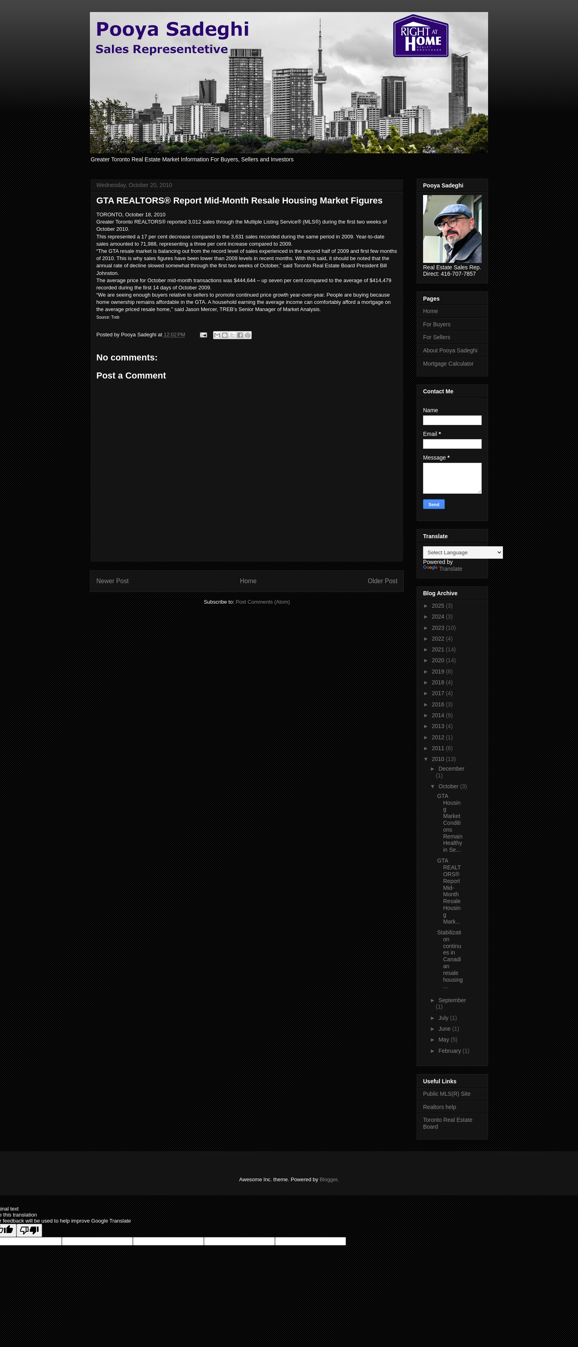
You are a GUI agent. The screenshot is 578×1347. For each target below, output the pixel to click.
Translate (442, 569)
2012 (439, 737)
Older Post (382, 581)
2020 (439, 660)
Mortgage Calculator (448, 363)
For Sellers (436, 337)
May (444, 1039)
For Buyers (436, 324)
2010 (439, 759)
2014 (439, 715)
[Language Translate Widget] (463, 552)
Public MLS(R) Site (446, 1094)
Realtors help (439, 1107)
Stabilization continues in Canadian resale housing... (450, 959)
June (445, 1029)
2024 (439, 616)
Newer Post (112, 581)
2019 (439, 671)
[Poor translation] (29, 1230)
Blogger (328, 1179)
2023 (439, 628)
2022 (439, 638)
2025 (439, 605)
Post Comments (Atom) (263, 602)
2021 (439, 649)
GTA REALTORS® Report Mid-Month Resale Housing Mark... (449, 890)
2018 (439, 682)
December (451, 768)
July (444, 1018)
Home (248, 581)
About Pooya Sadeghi (450, 350)
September (452, 1000)
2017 (439, 693)
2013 (439, 726)
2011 (439, 748)
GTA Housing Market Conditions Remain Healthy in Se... (449, 823)
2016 (439, 704)
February (450, 1051)
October (449, 786)
